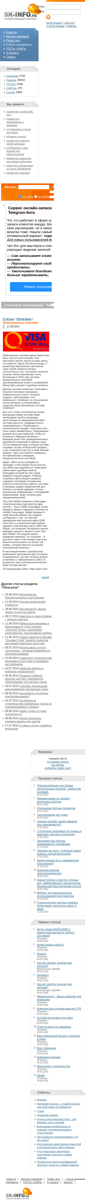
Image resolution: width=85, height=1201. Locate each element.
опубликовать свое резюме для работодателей (17, 151)
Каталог (68, 1182)
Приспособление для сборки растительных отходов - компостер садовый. (59, 789)
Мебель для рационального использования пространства (55, 894)
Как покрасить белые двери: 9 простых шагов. (25, 610)
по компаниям (47, 196)
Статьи (8, 319)
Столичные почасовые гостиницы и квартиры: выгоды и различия (59, 833)
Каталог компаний (17, 36)
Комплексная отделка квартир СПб (59, 1008)
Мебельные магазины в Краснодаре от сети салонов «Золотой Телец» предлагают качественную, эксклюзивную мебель (28, 628)
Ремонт (41, 953)
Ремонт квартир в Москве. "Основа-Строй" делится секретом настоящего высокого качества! (28, 640)
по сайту (27, 196)
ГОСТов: (11, 84)
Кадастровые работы (50, 944)
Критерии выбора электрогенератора (49, 872)
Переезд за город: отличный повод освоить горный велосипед (59, 852)
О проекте (12, 52)
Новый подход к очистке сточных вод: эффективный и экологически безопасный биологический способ (59, 883)
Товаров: (11, 80)
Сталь (40, 1111)
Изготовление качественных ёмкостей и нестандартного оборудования (59, 1146)
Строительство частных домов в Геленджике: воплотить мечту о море (57, 906)
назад (45, 577)
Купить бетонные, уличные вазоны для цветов (23, 720)
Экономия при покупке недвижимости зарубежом (53, 842)
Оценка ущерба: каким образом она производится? (57, 823)
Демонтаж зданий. (47, 1115)
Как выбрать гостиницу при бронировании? (26, 695)
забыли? (69, 22)
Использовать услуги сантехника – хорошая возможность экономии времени (27, 650)
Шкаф (40, 1075)
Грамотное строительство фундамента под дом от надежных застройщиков (28, 661)
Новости (11, 32)
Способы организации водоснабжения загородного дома (26, 688)
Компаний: (12, 76)
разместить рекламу (18, 172)
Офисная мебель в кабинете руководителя (24, 670)
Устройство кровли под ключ (55, 1017)
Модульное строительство (53, 1066)
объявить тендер (16, 136)
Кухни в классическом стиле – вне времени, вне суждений (57, 1121)
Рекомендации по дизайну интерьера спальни (53, 800)
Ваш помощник (46, 1048)
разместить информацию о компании (15, 122)
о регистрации (55, 26)
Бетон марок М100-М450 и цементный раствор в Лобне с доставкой (56, 932)
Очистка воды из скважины (54, 1026)
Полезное (24, 319)
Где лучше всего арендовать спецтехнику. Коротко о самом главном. (54, 1154)
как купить (57, 765)
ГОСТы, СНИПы (16, 48)
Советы (11, 56)
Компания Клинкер (49, 1057)
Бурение (42, 1099)
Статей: (10, 92)
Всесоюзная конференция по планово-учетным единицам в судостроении (54, 1129)
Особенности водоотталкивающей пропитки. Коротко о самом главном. (58, 1163)
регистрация (54, 22)
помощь (71, 26)
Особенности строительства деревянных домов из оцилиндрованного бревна (28, 704)
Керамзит (43, 975)
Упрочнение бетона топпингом (56, 808)
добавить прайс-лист (58, 768)
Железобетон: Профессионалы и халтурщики (24, 596)
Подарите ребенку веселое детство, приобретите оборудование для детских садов (26, 679)
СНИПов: (11, 88)
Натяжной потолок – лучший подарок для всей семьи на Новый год (58, 1105)
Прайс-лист (13, 40)
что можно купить (58, 761)
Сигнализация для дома (52, 814)
